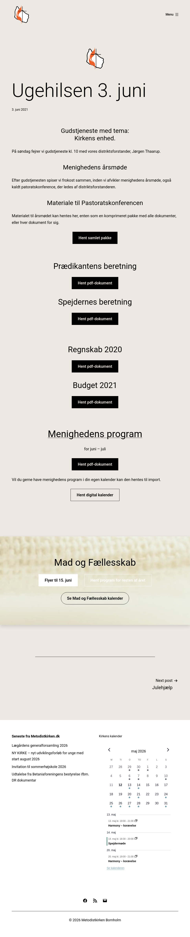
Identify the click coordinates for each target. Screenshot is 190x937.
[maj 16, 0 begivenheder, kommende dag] (156, 787)
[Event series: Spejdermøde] (136, 838)
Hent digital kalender (95, 495)
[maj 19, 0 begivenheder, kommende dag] (120, 796)
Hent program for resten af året (118, 580)
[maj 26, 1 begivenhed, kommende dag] (120, 805)
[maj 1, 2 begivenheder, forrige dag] (147, 769)
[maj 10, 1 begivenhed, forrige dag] (165, 778)
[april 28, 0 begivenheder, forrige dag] (120, 769)
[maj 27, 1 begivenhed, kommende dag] (129, 805)
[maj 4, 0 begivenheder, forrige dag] (111, 778)
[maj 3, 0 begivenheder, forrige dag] (165, 769)
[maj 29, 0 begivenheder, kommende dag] (147, 805)
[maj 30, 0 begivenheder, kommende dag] (156, 805)
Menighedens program (95, 434)
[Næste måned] (168, 750)
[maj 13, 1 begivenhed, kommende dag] (129, 787)
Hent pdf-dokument (95, 283)
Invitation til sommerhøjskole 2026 (39, 767)
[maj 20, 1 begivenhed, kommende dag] (129, 796)
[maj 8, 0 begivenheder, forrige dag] (147, 778)
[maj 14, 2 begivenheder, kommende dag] (138, 787)
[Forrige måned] (109, 750)
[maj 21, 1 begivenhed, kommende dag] (138, 796)
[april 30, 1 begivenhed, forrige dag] (138, 769)
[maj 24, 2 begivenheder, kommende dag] (165, 796)
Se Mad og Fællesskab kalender (95, 598)
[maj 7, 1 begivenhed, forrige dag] (138, 778)
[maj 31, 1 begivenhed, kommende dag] (165, 805)
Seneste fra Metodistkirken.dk (36, 736)
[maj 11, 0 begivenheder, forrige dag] (111, 787)
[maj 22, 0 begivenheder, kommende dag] (147, 796)
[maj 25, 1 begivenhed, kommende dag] (111, 805)
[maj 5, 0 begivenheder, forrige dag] (120, 778)
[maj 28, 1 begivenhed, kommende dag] (138, 805)
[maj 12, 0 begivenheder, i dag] (120, 787)
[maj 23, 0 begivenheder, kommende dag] (156, 796)
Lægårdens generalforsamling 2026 (40, 745)
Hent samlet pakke (95, 237)
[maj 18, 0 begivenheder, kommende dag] (111, 796)
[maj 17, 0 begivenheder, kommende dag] (165, 787)
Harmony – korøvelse (122, 825)
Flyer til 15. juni (58, 580)
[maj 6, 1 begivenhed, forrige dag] (129, 778)
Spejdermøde (117, 843)
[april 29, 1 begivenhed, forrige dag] (129, 769)
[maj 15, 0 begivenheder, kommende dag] (147, 787)
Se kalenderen (115, 868)
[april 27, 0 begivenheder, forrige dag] (111, 769)
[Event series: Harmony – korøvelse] (136, 821)
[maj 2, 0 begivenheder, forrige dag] (156, 769)
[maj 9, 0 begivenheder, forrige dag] (156, 778)
